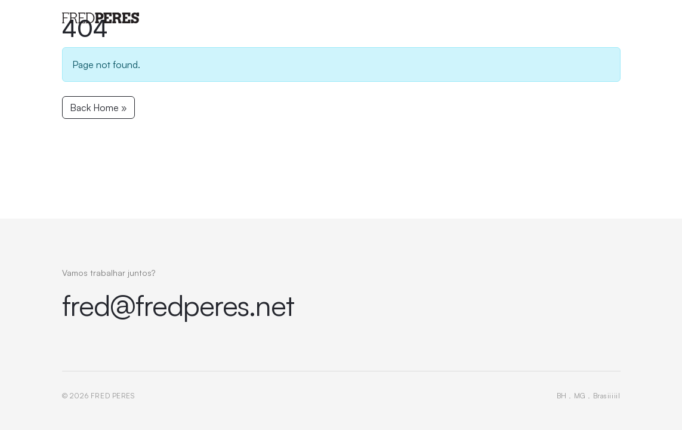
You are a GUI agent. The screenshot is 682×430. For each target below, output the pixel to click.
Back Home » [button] (98, 107)
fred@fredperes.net (178, 305)
